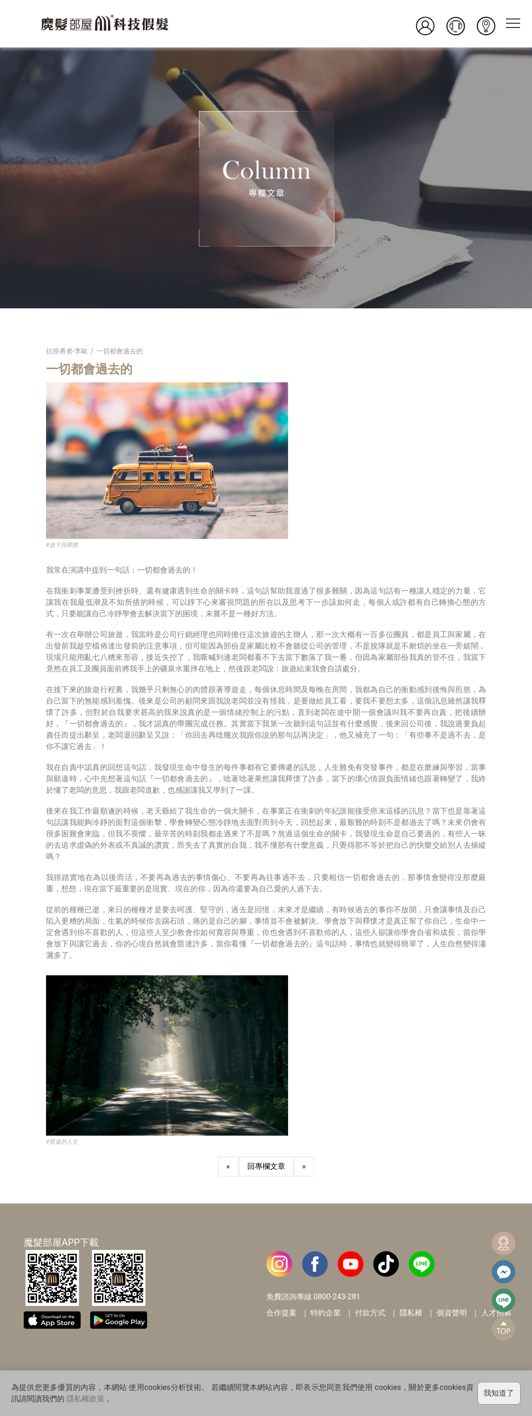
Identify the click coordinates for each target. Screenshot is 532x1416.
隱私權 (411, 1312)
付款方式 (370, 1312)
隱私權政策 (85, 1398)
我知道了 (499, 1392)
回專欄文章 (266, 1166)
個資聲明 (452, 1312)
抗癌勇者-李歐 (67, 351)
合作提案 (281, 1312)
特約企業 (325, 1312)
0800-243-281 (336, 1296)
